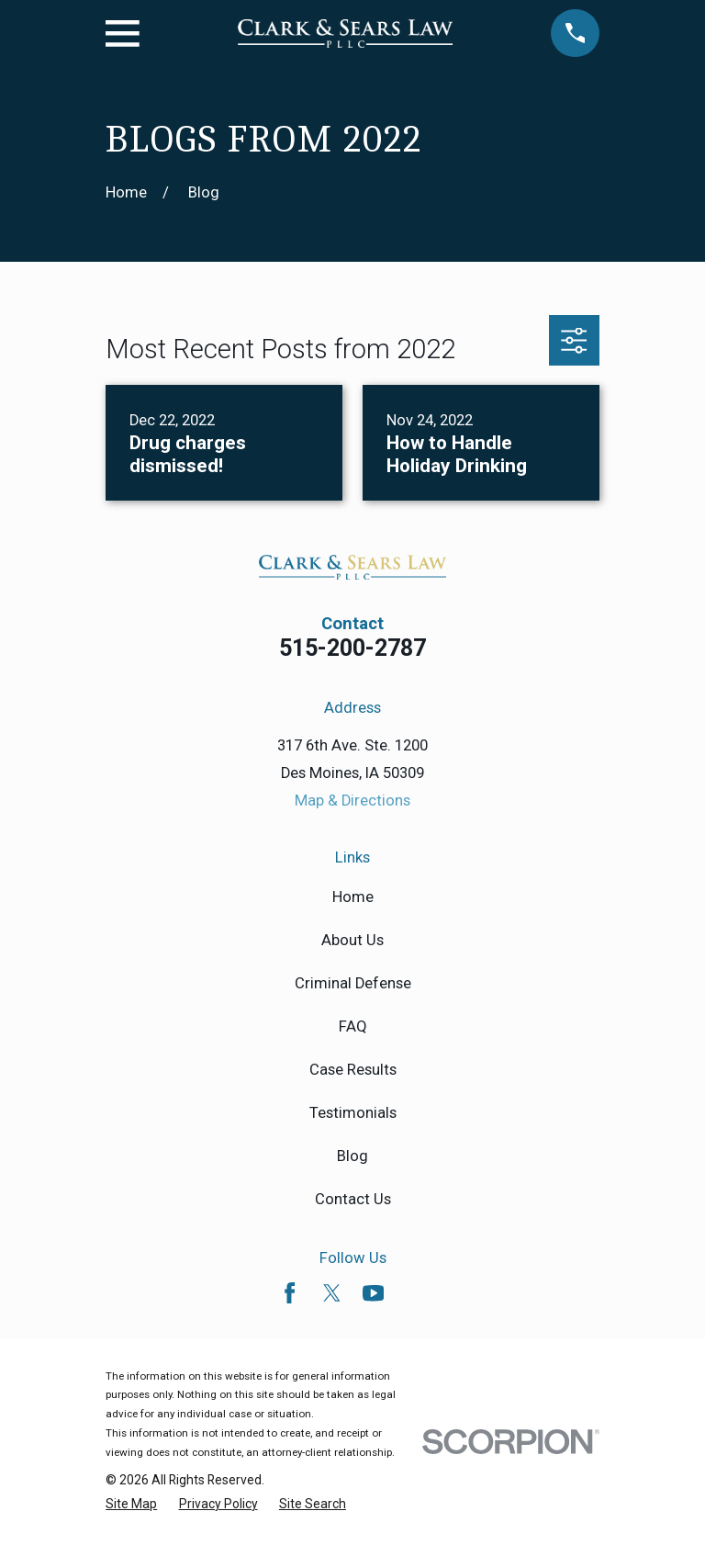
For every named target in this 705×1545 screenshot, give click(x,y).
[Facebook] (289, 1292)
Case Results (353, 1069)
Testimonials (353, 1113)
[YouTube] (373, 1292)
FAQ (353, 1026)
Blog (352, 1156)
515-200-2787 (352, 648)
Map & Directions (352, 800)
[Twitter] (331, 1292)
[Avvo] (414, 1292)
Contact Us (353, 1199)
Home (353, 897)
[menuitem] (131, 1504)
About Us (352, 940)
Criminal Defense (353, 983)
